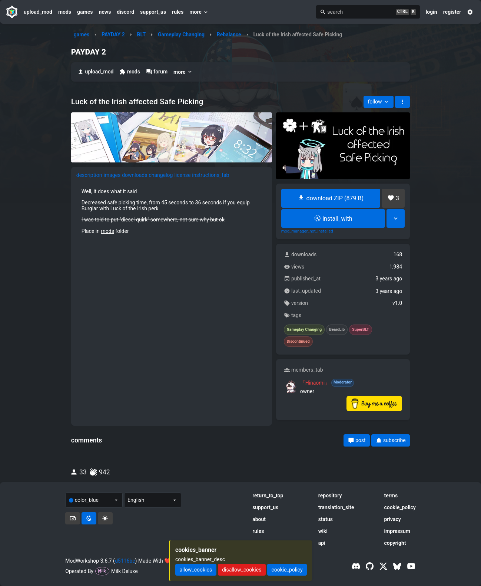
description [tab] (89, 175)
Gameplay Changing (181, 34)
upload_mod (38, 12)
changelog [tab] (161, 175)
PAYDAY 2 (113, 34)
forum (156, 72)
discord (125, 12)
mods (64, 12)
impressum (397, 531)
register (452, 12)
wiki (323, 531)
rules (177, 12)
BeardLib (337, 329)
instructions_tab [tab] (210, 175)
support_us (153, 12)
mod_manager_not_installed (307, 231)
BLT (141, 34)
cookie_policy (399, 507)
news (105, 12)
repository (330, 495)
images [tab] (111, 175)
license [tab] (182, 175)
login (431, 12)
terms (391, 495)
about (259, 519)
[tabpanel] (171, 211)
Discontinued (298, 341)
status (325, 519)
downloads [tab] (134, 175)
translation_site (336, 507)
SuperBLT (360, 329)
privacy (392, 519)
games (85, 12)
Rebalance (229, 34)
